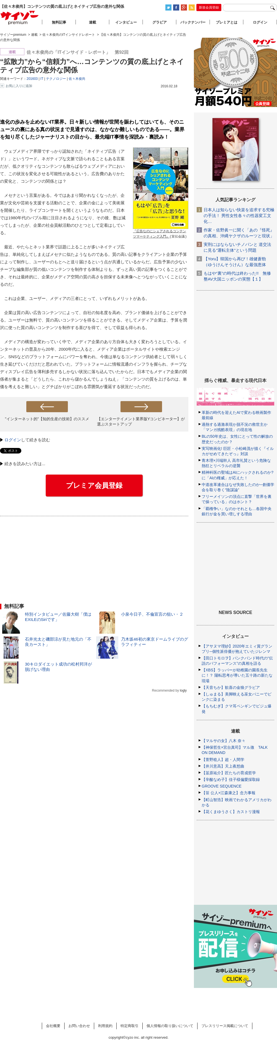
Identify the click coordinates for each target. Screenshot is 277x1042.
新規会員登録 (209, 7)
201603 (32, 79)
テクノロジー (56, 79)
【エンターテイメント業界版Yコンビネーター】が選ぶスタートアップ (141, 421)
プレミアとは (226, 22)
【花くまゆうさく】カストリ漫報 (231, 811)
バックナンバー (193, 22)
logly (183, 690)
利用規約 (105, 1026)
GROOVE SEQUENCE (222, 786)
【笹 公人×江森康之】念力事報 (228, 793)
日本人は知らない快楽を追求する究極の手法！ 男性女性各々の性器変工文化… (239, 215)
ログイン (12, 439)
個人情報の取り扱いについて (170, 1026)
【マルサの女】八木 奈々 (223, 740)
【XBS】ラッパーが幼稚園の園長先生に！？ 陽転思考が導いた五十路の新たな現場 (237, 675)
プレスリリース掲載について (224, 1026)
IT (41, 79)
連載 (92, 22)
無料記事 (59, 22)
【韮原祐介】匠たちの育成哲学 (229, 773)
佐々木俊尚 (77, 79)
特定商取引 (129, 1026)
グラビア (159, 22)
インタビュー (126, 22)
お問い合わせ (79, 1026)
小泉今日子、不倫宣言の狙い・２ (152, 614)
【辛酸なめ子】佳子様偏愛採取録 (231, 779)
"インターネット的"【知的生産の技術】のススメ (47, 419)
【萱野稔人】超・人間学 (223, 759)
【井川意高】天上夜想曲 (223, 766)
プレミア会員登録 (94, 485)
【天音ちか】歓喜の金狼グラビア (231, 687)
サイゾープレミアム (19, 18)
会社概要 (53, 1026)
